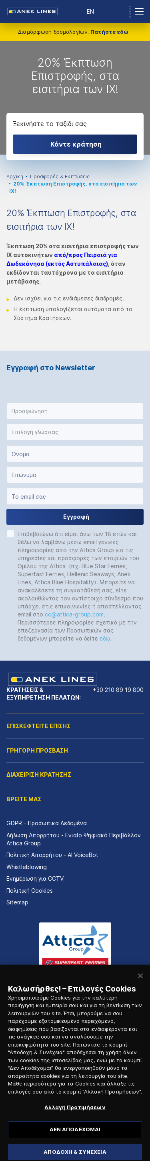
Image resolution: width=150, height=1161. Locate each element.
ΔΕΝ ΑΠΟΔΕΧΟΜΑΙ (75, 1140)
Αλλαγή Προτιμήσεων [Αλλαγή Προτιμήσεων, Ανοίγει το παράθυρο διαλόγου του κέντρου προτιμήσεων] (74, 1118)
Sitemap (17, 902)
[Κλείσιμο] (140, 986)
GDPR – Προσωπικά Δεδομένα (46, 823)
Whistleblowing (26, 866)
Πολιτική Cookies (29, 890)
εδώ (105, 638)
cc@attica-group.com (74, 614)
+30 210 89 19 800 (118, 689)
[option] (75, 98)
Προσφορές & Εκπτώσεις (60, 176)
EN (90, 11)
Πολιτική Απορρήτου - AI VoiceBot (52, 854)
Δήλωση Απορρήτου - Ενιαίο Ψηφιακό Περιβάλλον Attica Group (73, 839)
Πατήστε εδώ (109, 32)
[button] (75, 411)
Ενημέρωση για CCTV (35, 878)
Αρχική (14, 176)
